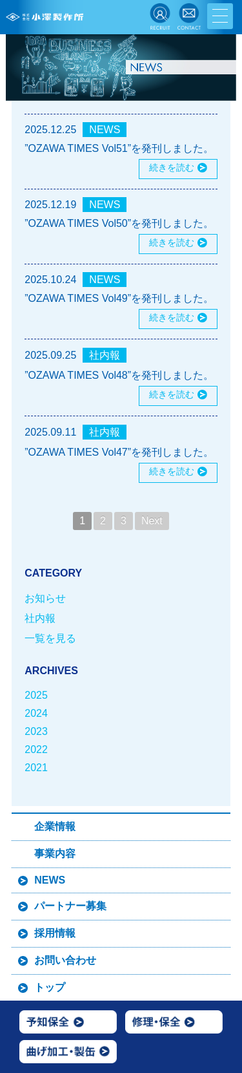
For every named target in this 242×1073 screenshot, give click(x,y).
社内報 (104, 355)
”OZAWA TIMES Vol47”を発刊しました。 (119, 452)
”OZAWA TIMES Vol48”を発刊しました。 (119, 375)
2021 (36, 767)
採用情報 (55, 933)
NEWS (104, 129)
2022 (36, 749)
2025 (36, 695)
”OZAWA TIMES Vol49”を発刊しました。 (119, 298)
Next (152, 520)
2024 (36, 713)
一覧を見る (50, 638)
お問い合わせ (65, 960)
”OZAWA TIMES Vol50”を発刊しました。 (119, 223)
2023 (36, 731)
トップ (49, 987)
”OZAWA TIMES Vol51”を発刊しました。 (119, 148)
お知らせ (45, 598)
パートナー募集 (70, 905)
